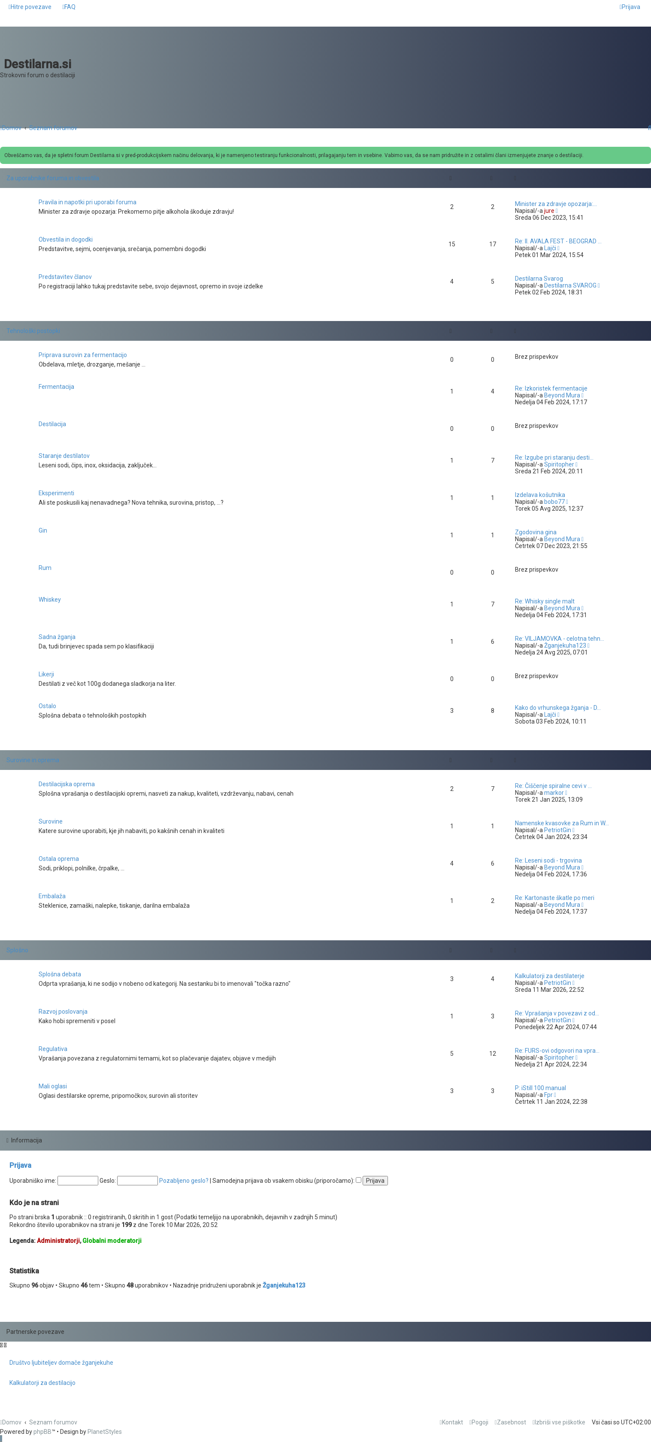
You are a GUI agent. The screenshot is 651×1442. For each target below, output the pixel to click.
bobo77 (554, 501)
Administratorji (58, 1240)
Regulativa (53, 1048)
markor (554, 792)
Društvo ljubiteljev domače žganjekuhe (61, 1362)
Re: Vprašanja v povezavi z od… (557, 1013)
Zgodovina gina (536, 532)
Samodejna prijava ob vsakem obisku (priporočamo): (286, 1180)
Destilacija (52, 424)
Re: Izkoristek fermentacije (551, 388)
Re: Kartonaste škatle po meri (554, 897)
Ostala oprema (59, 858)
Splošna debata (60, 974)
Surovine (51, 821)
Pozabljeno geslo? (184, 1180)
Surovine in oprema (32, 760)
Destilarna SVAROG (570, 285)
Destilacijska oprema (67, 784)
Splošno (17, 950)
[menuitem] (69, 6)
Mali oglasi (53, 1086)
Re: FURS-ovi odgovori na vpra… (557, 1050)
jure (549, 210)
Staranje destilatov (64, 455)
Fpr (548, 1094)
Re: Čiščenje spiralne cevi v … (553, 785)
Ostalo (47, 706)
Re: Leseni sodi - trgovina (548, 860)
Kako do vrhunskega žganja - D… (558, 707)
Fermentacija (56, 386)
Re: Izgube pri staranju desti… (554, 457)
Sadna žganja (57, 636)
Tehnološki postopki (33, 330)
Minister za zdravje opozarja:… (556, 203)
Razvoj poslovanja (63, 1011)
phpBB (42, 1431)
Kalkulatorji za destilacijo (42, 1382)
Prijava (20, 1165)
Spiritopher (559, 464)
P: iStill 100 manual (540, 1088)
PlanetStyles (105, 1431)
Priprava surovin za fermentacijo (83, 354)
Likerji (46, 674)
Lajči (550, 248)
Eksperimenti (56, 493)
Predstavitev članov (65, 276)
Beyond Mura (562, 395)
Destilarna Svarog (539, 278)
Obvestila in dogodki (66, 239)
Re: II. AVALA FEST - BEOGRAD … (558, 241)
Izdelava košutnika (540, 494)
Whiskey (50, 599)
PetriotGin (557, 830)
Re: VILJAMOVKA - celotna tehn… (559, 638)
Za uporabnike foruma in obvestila (52, 178)
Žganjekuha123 (565, 645)
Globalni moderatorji (112, 1240)
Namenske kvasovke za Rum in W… (562, 823)
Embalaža (52, 896)
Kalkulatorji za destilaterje (549, 975)
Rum (45, 567)
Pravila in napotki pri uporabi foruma (87, 202)
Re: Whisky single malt (545, 601)
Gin (43, 530)
